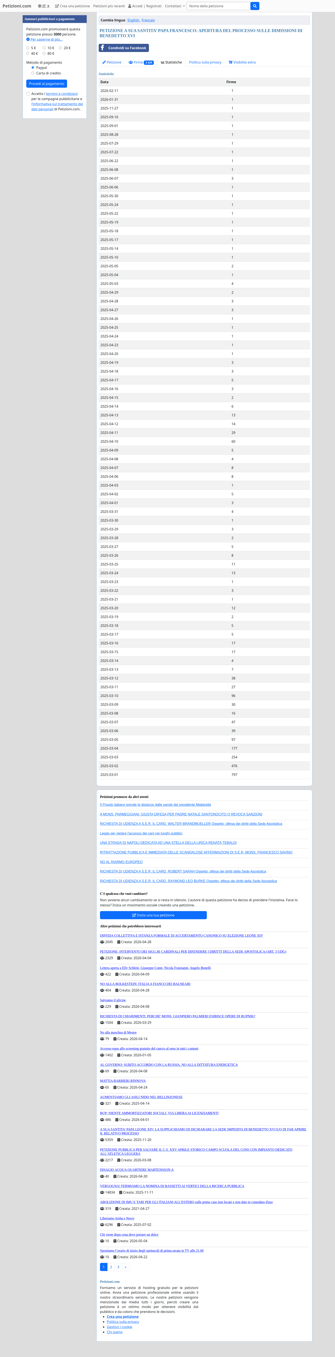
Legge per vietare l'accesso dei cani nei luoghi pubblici (141, 833)
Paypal (41, 196)
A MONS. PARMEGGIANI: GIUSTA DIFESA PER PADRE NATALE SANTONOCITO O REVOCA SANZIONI (181, 814)
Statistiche (171, 62)
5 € (33, 176)
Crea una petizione (72, 6)
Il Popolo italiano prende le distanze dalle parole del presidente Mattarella (155, 805)
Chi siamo (115, 1332)
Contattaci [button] (173, 6)
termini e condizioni (62, 222)
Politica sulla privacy (205, 62)
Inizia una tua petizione (153, 915)
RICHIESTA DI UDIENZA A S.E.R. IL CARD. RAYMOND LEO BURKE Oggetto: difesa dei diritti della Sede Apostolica (188, 881)
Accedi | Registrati (144, 6)
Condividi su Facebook (122, 48)
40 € (34, 181)
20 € (67, 176)
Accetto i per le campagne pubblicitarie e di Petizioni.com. (57, 230)
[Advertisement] (55, 76)
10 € (50, 176)
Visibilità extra (242, 62)
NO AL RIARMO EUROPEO (121, 862)
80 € (50, 181)
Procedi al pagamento (46, 212)
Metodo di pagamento (44, 190)
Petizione (111, 62)
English (133, 20)
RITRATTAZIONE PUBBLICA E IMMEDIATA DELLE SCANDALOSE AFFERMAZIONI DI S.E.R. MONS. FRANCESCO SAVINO (196, 852)
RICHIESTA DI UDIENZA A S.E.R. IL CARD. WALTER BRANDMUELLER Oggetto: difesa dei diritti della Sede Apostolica (191, 824)
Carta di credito (48, 201)
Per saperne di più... (44, 167)
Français (148, 20)
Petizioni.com (17, 6)
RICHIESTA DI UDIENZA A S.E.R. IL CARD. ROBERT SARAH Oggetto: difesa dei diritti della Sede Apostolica (183, 871)
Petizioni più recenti (109, 6)
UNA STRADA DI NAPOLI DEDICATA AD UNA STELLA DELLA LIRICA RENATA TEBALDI (168, 843)
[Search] (219, 6)
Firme (141, 62)
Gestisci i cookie (119, 1326)
